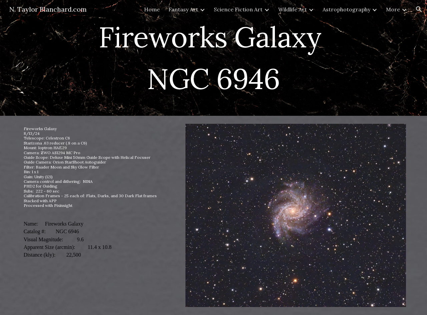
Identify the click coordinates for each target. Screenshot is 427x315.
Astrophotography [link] (346, 9)
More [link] (393, 9)
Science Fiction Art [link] (238, 9)
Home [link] (152, 9)
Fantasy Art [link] (183, 9)
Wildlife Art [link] (292, 9)
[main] (213, 58)
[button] (419, 9)
